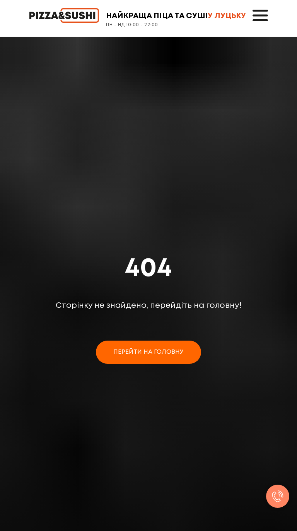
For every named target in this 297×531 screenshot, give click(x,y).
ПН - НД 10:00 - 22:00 (132, 25)
